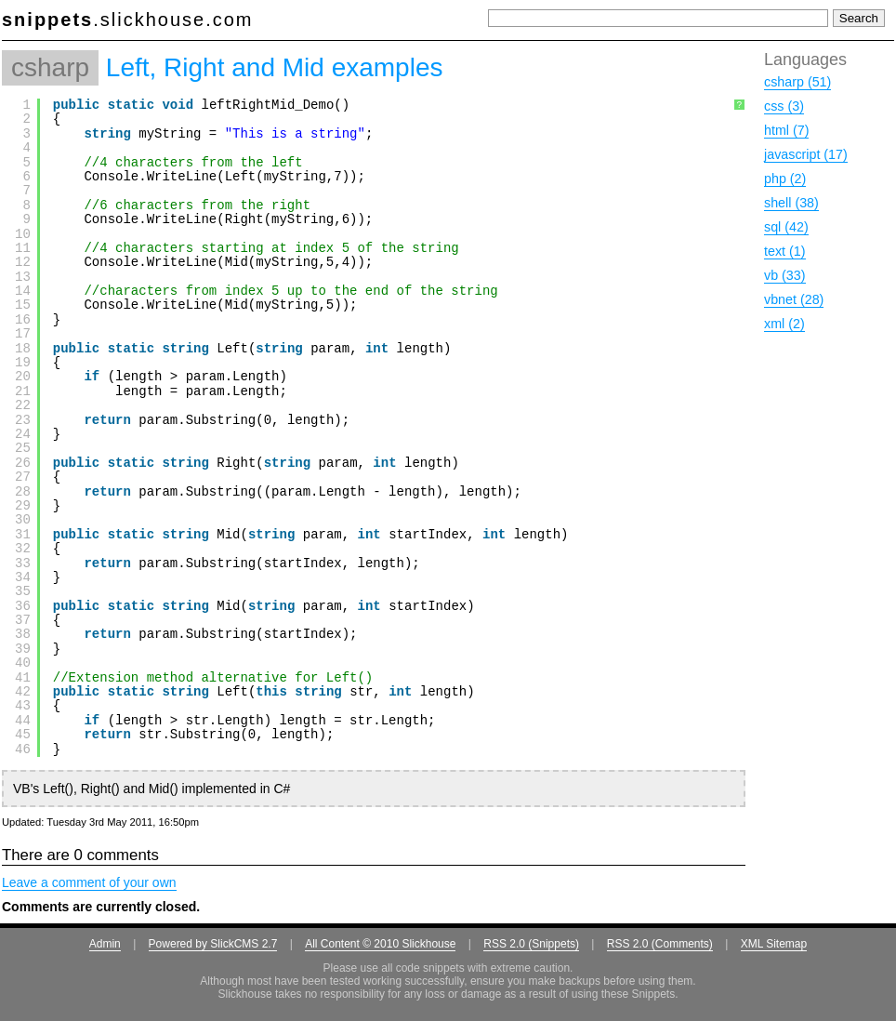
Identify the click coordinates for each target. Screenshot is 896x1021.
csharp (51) (797, 81)
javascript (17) (806, 154)
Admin (105, 943)
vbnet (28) (794, 299)
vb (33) (785, 275)
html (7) (786, 130)
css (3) (784, 106)
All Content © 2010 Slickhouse (380, 943)
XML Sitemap (774, 943)
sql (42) (786, 226)
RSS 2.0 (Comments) (660, 943)
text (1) (785, 251)
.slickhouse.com (128, 19)
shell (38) (791, 202)
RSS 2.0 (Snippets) (531, 943)
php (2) (785, 178)
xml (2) (784, 323)
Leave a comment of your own (89, 882)
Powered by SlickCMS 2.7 (213, 943)
